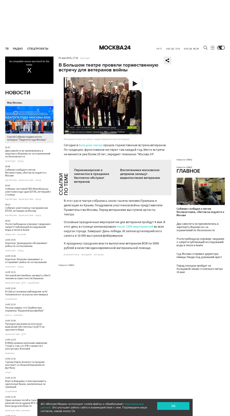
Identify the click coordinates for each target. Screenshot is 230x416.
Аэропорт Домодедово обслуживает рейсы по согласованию (26, 244)
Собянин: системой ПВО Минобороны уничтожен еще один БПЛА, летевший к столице (28, 191)
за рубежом (33, 283)
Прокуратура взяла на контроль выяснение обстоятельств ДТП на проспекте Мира (24, 327)
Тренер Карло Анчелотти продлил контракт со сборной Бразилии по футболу (25, 365)
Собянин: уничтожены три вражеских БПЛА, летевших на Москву (26, 209)
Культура (85, 58)
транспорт (10, 161)
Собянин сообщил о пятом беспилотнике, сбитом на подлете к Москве (25, 172)
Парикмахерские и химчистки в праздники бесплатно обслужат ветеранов (91, 176)
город (20, 161)
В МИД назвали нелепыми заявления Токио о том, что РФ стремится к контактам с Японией (26, 346)
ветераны (99, 254)
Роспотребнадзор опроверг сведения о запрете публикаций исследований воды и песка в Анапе (28, 227)
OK (173, 406)
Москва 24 (115, 47)
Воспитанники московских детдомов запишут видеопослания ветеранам (140, 174)
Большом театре (91, 145)
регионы (25, 410)
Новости (17, 93)
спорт (8, 372)
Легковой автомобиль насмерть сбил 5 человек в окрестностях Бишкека (27, 277)
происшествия (26, 180)
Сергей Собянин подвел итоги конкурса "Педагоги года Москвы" (29, 124)
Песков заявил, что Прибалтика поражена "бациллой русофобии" (24, 309)
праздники (86, 254)
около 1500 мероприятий (135, 226)
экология (21, 234)
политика (18, 315)
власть (8, 315)
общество (10, 234)
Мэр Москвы (14, 102)
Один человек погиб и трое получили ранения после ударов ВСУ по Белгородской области (26, 403)
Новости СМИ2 (66, 265)
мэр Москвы (11, 180)
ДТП (23, 283)
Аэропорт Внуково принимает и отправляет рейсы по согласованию (26, 261)
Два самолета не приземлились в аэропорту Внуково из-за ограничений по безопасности (27, 153)
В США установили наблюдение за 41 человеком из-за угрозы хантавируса (26, 293)
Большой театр (71, 254)
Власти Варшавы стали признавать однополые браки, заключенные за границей (25, 384)
